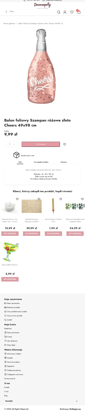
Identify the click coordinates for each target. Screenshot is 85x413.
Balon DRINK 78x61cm (10, 265)
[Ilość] (10, 144)
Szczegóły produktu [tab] (41, 162)
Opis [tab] (20, 162)
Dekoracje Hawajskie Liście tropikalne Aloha (75, 220)
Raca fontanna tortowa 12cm (53, 220)
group (75, 409)
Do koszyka (40, 144)
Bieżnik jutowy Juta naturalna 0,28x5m (31, 220)
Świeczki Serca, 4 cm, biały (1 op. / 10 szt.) (10, 220)
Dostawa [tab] (64, 162)
